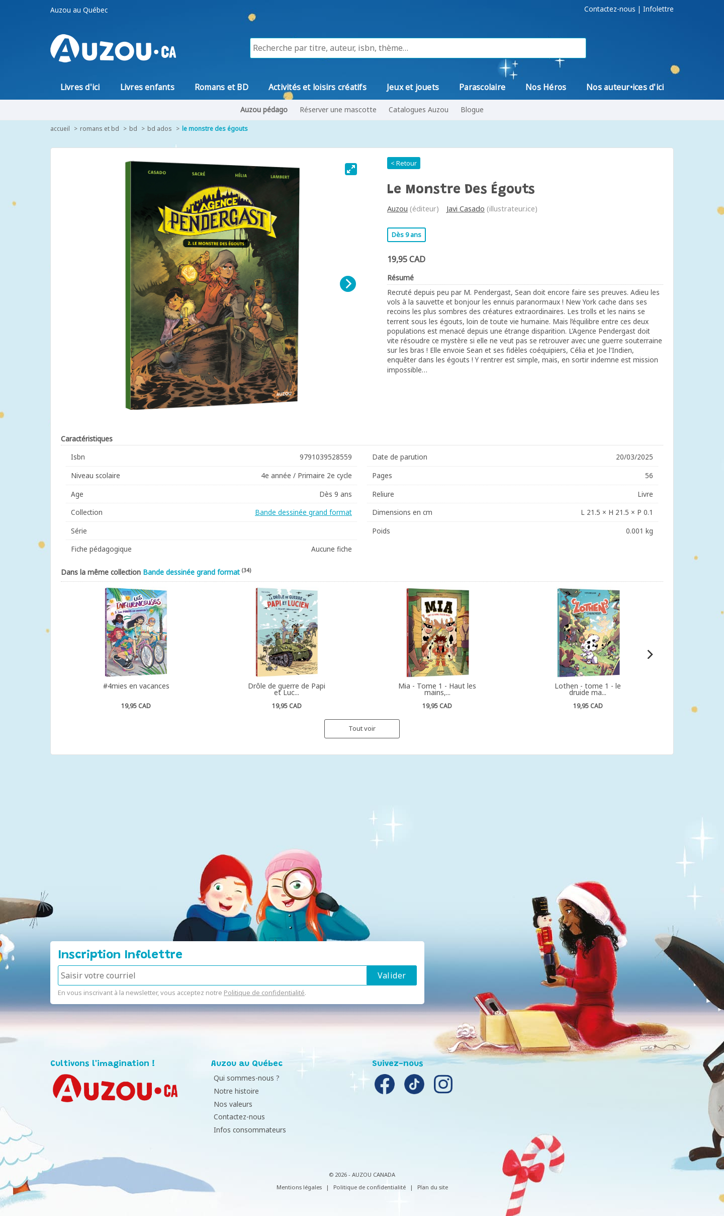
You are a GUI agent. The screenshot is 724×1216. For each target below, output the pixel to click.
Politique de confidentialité (264, 992)
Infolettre (658, 9)
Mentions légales (299, 1187)
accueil (60, 128)
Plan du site (432, 1187)
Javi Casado (465, 208)
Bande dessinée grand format (303, 512)
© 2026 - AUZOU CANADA (362, 1174)
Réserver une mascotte (338, 109)
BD (133, 128)
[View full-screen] (351, 169)
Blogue (472, 109)
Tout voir (362, 728)
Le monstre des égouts (215, 128)
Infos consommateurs (250, 1129)
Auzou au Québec (79, 10)
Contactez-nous (610, 9)
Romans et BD (99, 128)
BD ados (159, 128)
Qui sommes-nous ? (247, 1078)
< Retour (404, 163)
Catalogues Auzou (418, 109)
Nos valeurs (233, 1104)
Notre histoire (236, 1091)
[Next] (348, 284)
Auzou (397, 208)
